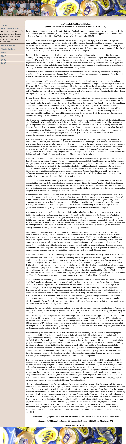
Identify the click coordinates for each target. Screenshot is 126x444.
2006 (3, 60)
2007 (3, 56)
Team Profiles (8, 45)
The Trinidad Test (10, 28)
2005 (3, 63)
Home (4, 25)
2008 (3, 52)
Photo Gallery (8, 49)
